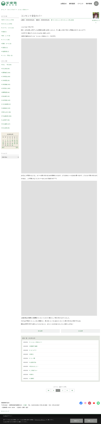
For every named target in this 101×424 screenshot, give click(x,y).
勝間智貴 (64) (6, 92)
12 (17, 140)
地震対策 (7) (5, 51)
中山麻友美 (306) (6, 116)
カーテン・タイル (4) (8, 27)
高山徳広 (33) (6, 96)
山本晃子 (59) (6, 120)
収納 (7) (4, 31)
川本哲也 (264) (6, 76)
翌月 (17, 147)
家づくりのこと (55, 20)
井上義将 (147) (6, 124)
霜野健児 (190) (6, 72)
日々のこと (64, 20)
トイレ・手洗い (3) (7, 55)
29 (7, 145)
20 (3, 143)
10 (12, 140)
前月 (3, 147)
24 (12, 143)
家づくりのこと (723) (8, 19)
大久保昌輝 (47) (6, 104)
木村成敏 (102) (6, 84)
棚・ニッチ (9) (6, 35)
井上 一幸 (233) (6, 64)
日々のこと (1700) (7, 23)
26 (17, 143)
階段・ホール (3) (6, 43)
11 (14, 140)
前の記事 (40, 331)
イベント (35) (6, 39)
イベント (80, 3)
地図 (25, 405)
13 (3, 142)
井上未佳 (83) (6, 68)
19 (17, 142)
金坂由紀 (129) (6, 108)
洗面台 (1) (5, 47)
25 (14, 143)
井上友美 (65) (6, 128)
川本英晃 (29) (6, 80)
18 (14, 142)
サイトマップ (5, 411)
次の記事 (80, 331)
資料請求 (72, 3)
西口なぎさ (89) (6, 112)
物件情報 (89, 3)
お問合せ (64, 3)
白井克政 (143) (6, 100)
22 (7, 143)
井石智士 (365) (6, 88)
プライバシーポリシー (40, 419)
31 (12, 145)
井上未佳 (71, 20)
